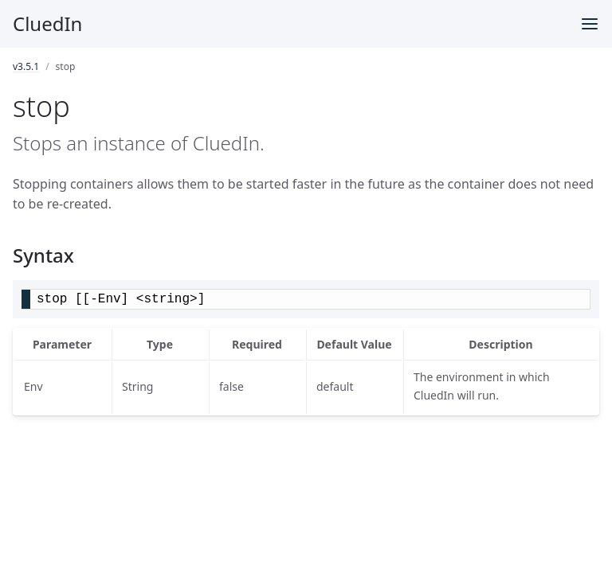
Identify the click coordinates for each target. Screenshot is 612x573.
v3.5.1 (26, 66)
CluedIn (47, 23)
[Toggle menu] (589, 24)
